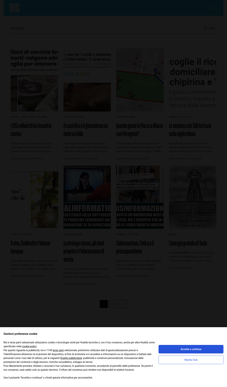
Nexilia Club (191, 359)
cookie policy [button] (29, 346)
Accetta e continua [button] (191, 349)
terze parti (58, 350)
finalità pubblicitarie (71, 358)
